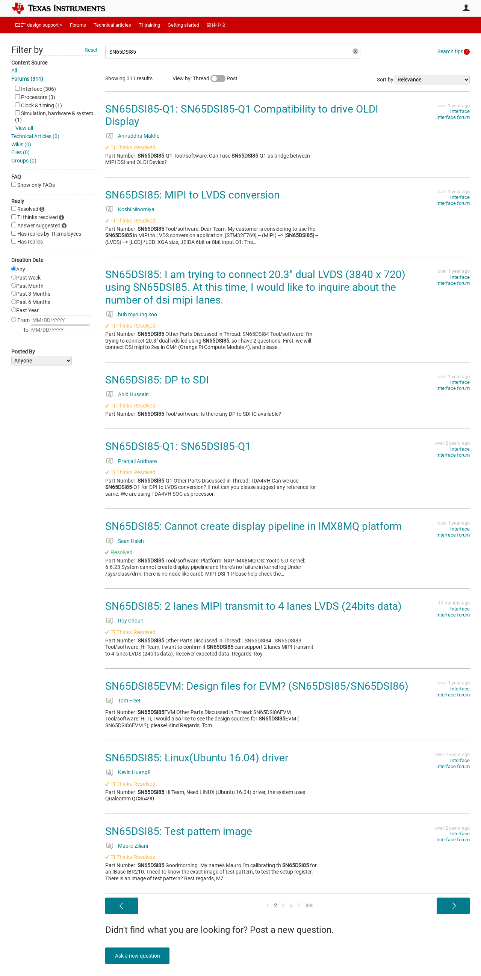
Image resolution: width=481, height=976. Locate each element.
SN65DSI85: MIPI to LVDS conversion (192, 195)
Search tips (450, 51)
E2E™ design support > (38, 25)
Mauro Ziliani (133, 846)
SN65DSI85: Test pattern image (178, 831)
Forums (78, 25)
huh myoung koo (137, 314)
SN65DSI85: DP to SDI (157, 380)
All (14, 71)
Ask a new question (139, 956)
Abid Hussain (133, 394)
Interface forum (453, 117)
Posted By (23, 352)
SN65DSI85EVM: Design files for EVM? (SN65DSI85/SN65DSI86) (256, 686)
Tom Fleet (129, 701)
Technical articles (112, 25)
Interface (460, 111)
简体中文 (216, 25)
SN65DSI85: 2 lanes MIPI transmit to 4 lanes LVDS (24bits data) (253, 606)
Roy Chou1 (131, 621)
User (466, 8)
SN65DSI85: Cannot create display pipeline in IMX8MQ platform (253, 526)
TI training (149, 25)
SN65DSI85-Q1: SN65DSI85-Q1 (178, 446)
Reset (91, 50)
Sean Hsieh (131, 541)
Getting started (183, 25)
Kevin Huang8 (134, 772)
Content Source (29, 63)
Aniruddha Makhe (138, 136)
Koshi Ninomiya (136, 209)
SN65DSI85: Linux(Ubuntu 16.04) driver (196, 758)
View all (24, 128)
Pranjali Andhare (137, 461)
